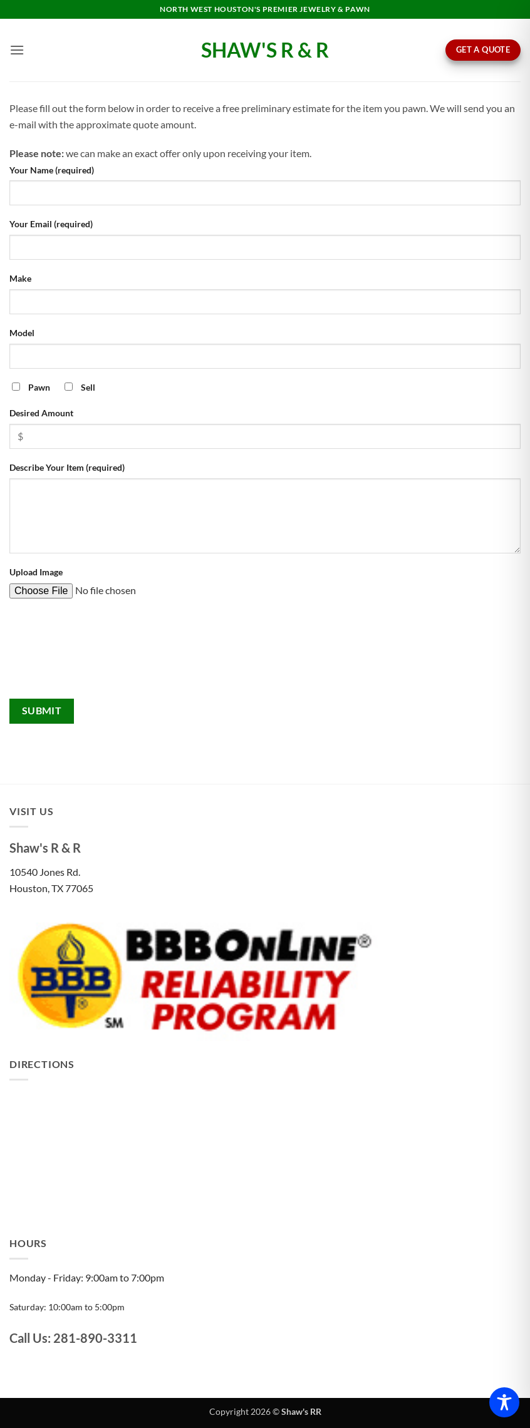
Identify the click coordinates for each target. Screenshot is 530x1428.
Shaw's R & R (265, 50)
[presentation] (60, 654)
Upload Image (36, 572)
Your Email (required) (51, 223)
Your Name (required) (51, 170)
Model (21, 332)
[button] (16, 49)
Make (20, 278)
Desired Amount (41, 413)
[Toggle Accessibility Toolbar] (504, 1402)
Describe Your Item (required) (67, 467)
